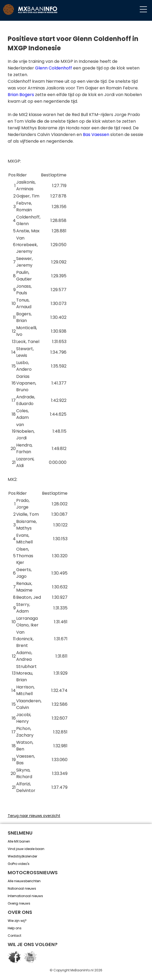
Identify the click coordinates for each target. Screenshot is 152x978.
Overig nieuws (19, 903)
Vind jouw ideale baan (26, 849)
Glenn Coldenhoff (53, 68)
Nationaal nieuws (22, 888)
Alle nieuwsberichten (24, 881)
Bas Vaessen (96, 134)
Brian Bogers (21, 95)
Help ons (15, 928)
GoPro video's (18, 863)
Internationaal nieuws (25, 896)
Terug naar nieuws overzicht (34, 815)
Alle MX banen (19, 841)
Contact (14, 935)
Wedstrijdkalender (22, 856)
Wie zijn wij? (17, 920)
